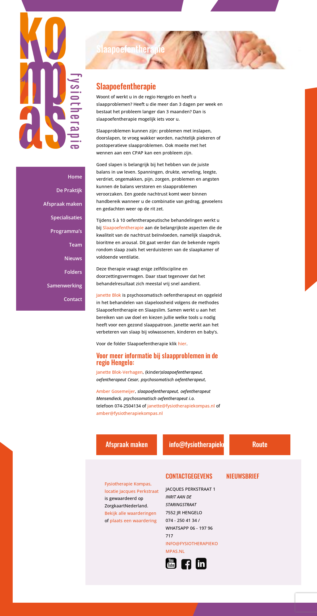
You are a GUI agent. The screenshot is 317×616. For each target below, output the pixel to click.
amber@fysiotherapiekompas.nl (129, 413)
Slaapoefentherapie (123, 227)
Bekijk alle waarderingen (130, 513)
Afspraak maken (62, 204)
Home (75, 177)
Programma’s (66, 232)
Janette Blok (108, 295)
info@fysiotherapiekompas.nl (207, 444)
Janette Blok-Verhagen (119, 372)
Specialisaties (66, 218)
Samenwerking (64, 286)
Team (75, 245)
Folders (73, 272)
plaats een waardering (133, 520)
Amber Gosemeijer (115, 391)
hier (182, 344)
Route (259, 444)
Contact (73, 300)
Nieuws (73, 259)
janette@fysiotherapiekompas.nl (181, 406)
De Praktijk (69, 191)
